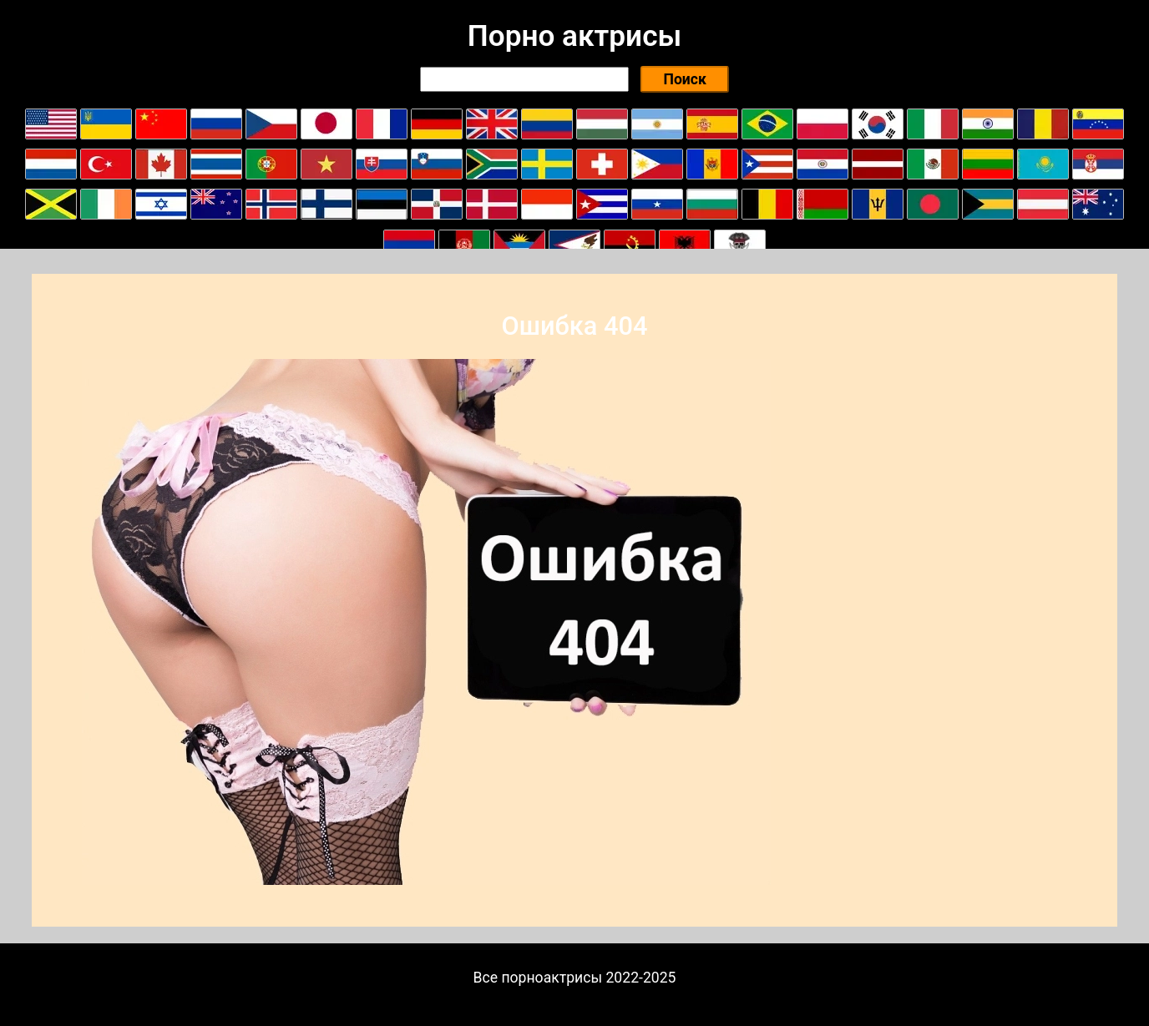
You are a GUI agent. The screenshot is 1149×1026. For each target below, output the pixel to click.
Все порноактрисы (538, 977)
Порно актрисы (574, 35)
